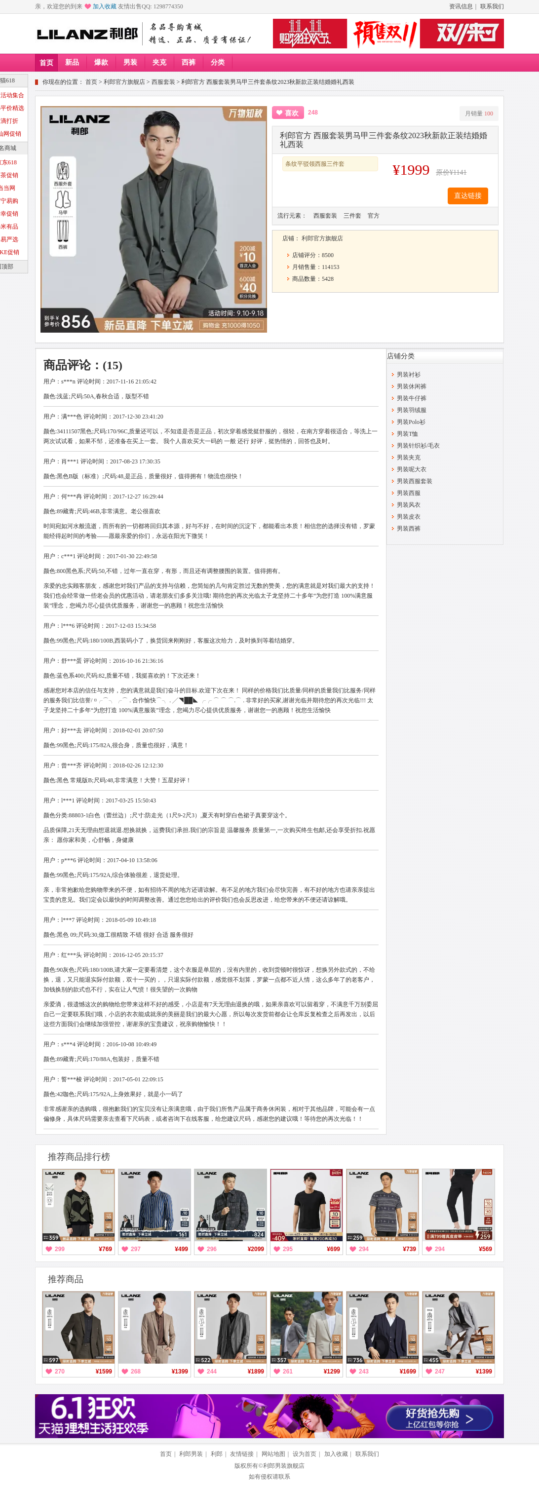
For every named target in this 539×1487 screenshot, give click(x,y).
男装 (130, 62)
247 (440, 1371)
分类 (218, 62)
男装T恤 (407, 433)
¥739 (409, 1249)
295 (288, 1249)
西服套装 (163, 81)
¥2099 (256, 1249)
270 (60, 1371)
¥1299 (332, 1371)
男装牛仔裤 (411, 398)
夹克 (159, 62)
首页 (46, 63)
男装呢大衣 (411, 469)
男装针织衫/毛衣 (418, 445)
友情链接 (242, 1453)
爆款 (101, 62)
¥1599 (104, 1371)
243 (364, 1371)
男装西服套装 (414, 481)
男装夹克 (409, 457)
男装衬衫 (409, 374)
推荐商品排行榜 (79, 1157)
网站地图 (273, 1453)
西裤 (188, 62)
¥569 (485, 1249)
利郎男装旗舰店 (284, 1465)
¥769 (105, 1249)
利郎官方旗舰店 (124, 81)
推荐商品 (65, 1279)
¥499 (181, 1249)
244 (212, 1371)
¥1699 (408, 1371)
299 (60, 1249)
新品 (72, 62)
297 (136, 1249)
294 (364, 1249)
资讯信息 (461, 6)
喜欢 (292, 113)
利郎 (217, 1453)
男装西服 (409, 493)
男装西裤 (409, 528)
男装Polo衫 (411, 422)
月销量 (479, 113)
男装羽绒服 (411, 410)
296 (212, 1249)
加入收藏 (104, 6)
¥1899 (256, 1371)
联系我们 (492, 6)
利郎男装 (191, 1453)
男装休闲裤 (411, 386)
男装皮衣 (409, 516)
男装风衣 (409, 504)
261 (288, 1371)
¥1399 (180, 1371)
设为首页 (304, 1453)
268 (136, 1371)
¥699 (333, 1249)
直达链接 (468, 195)
